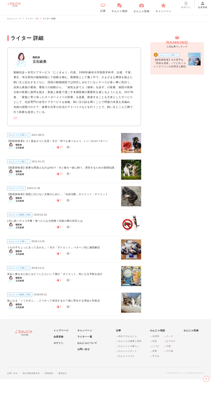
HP (16, 117)
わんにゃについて (87, 356)
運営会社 (62, 387)
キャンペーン (84, 344)
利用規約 (49, 387)
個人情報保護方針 (31, 387)
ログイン (58, 356)
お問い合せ (83, 363)
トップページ (61, 344)
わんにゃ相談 (157, 344)
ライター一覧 (84, 350)
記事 (118, 344)
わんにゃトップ (14, 18)
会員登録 (58, 350)
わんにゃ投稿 (191, 344)
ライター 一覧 (32, 18)
